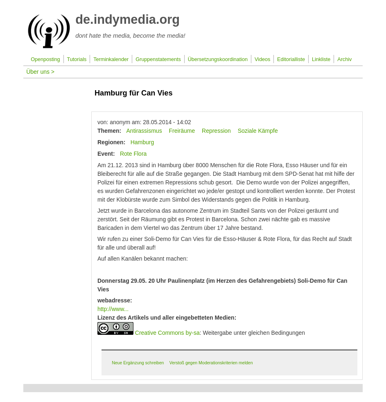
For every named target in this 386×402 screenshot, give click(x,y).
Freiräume (182, 130)
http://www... (113, 309)
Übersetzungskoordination (218, 59)
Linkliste (321, 59)
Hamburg (142, 142)
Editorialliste (291, 59)
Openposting (45, 59)
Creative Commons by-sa (167, 332)
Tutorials (76, 59)
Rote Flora (133, 153)
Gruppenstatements (158, 59)
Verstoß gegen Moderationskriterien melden (211, 362)
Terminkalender (111, 59)
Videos (262, 59)
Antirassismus (144, 130)
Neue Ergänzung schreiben (138, 362)
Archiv (344, 59)
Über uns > (40, 71)
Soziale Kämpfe (258, 130)
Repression (216, 130)
